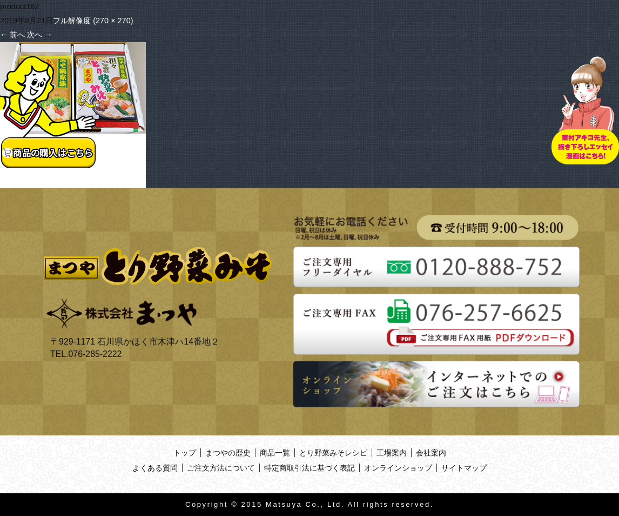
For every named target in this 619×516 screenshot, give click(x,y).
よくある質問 (155, 468)
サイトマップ (464, 468)
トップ (184, 452)
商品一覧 (275, 452)
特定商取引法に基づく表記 (309, 468)
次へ (39, 34)
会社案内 (431, 452)
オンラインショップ (398, 468)
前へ (12, 34)
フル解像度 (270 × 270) (93, 20)
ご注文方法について (221, 468)
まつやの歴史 (228, 452)
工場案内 (391, 452)
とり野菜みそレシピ (333, 452)
